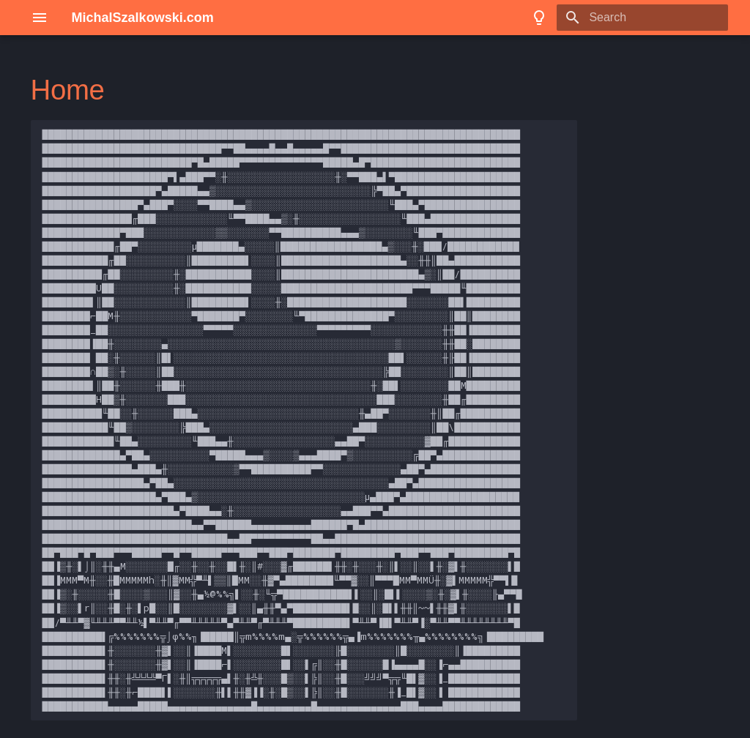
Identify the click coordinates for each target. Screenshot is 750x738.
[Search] (642, 17)
